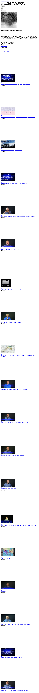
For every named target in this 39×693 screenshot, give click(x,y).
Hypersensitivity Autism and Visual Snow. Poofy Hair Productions (15, 389)
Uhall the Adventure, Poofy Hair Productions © (11, 289)
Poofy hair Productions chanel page (8, 488)
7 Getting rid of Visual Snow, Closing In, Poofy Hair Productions (14, 422)
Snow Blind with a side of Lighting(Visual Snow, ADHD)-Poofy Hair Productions (18, 525)
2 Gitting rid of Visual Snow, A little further (10, 249)
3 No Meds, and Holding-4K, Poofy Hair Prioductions (12, 455)
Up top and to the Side (5, 558)
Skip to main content (5, 1)
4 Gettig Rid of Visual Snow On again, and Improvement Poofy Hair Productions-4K (19, 216)
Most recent (4, 47)
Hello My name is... (5, 591)
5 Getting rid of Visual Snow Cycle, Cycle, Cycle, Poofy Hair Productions (16, 624)
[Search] (2, 8)
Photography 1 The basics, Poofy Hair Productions (11, 322)
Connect (3, 11)
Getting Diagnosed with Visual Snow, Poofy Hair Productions (14, 183)
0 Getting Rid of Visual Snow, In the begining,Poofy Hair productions (15, 84)
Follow (2, 44)
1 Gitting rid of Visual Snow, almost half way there (11, 657)
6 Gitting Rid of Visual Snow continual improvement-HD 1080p (14, 690)
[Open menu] (2, 4)
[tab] (2, 46)
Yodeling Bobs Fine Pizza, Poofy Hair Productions (11, 150)
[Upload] (2, 9)
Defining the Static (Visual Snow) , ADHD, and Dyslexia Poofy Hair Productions (18, 117)
